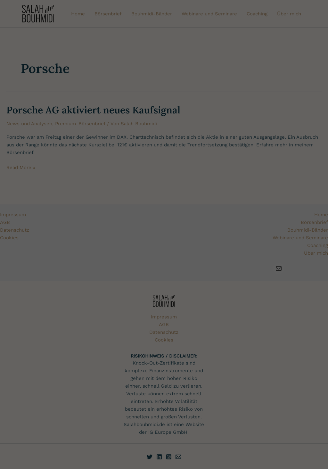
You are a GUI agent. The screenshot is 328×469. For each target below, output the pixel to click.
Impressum (287, 265)
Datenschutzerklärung (84, 259)
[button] (287, 248)
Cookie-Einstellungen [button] (269, 260)
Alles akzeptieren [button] (287, 207)
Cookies (139, 214)
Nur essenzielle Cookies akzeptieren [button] (287, 229)
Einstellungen (192, 259)
